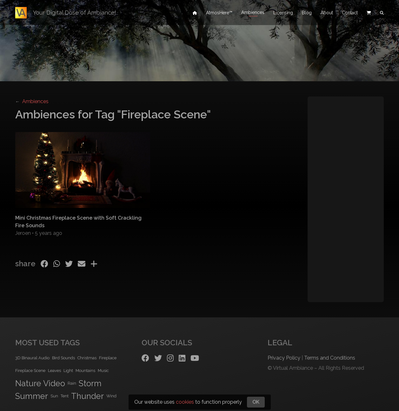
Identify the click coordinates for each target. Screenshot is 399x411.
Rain (72, 383)
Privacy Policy (284, 358)
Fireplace (107, 357)
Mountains (85, 370)
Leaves (54, 370)
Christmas (86, 357)
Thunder (87, 396)
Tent (65, 396)
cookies (185, 402)
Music (103, 370)
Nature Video (40, 383)
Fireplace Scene (30, 370)
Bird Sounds (63, 357)
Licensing (283, 12)
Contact (350, 12)
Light (68, 370)
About (327, 12)
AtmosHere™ (219, 12)
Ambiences (252, 12)
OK (255, 402)
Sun (54, 396)
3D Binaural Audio (32, 357)
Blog (307, 12)
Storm (90, 383)
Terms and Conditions (329, 358)
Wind (111, 396)
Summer (31, 396)
